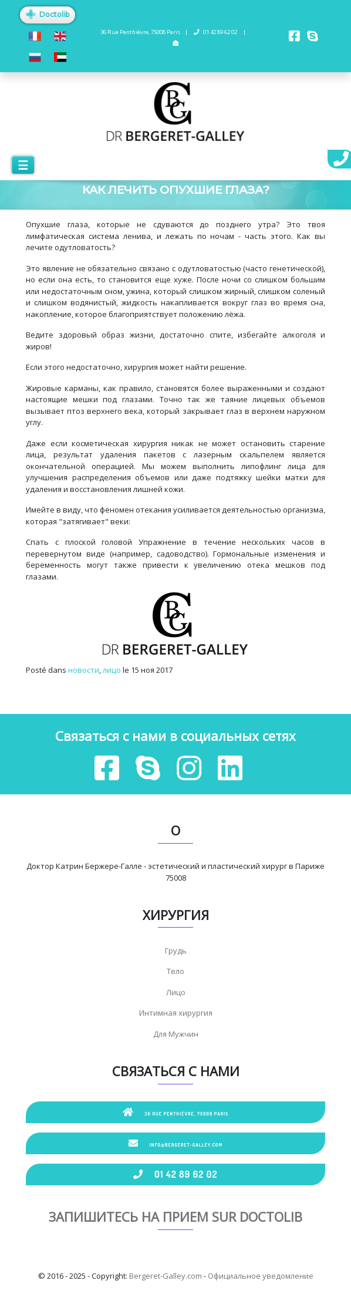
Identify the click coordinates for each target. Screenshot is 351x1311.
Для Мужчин (175, 1034)
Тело (175, 971)
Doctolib (47, 14)
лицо (112, 670)
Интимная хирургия (175, 1012)
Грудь (176, 950)
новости (83, 670)
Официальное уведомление (260, 1275)
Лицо (175, 992)
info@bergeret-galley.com (175, 1143)
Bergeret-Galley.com (165, 1275)
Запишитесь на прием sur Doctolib (175, 1216)
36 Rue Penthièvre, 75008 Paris (176, 1112)
